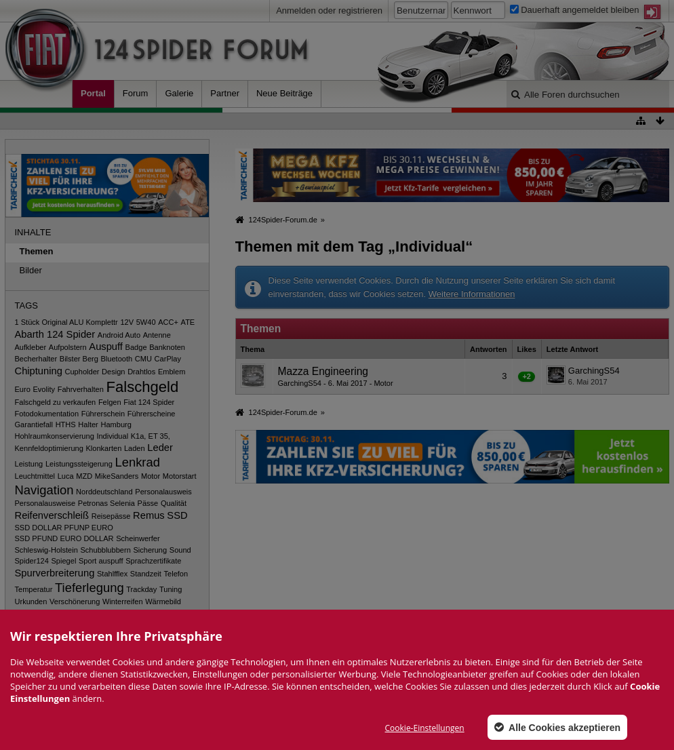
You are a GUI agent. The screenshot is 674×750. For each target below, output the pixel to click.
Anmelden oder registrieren (329, 10)
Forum (135, 93)
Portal (93, 93)
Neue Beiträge (284, 93)
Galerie (179, 93)
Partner (224, 93)
